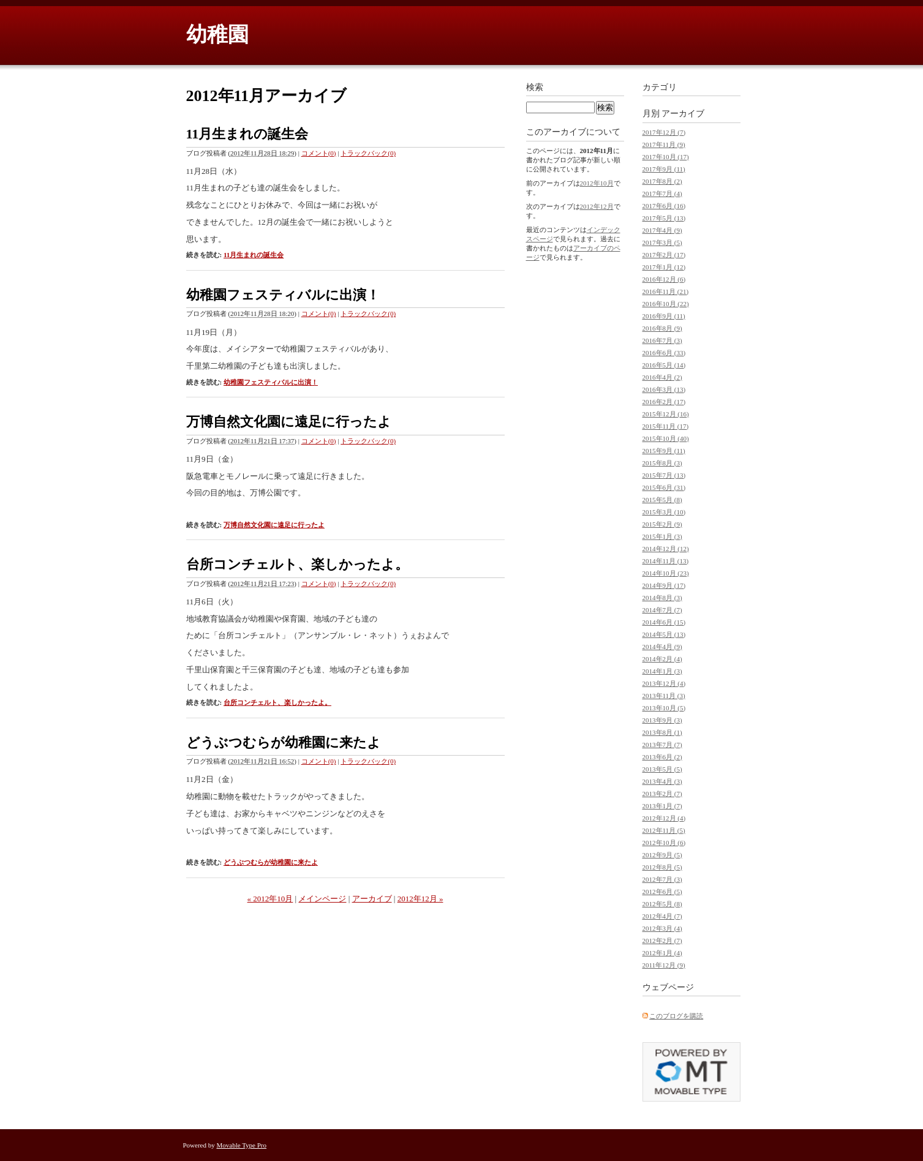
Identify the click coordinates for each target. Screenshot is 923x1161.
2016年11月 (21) (665, 291)
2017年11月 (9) (663, 144)
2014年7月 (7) (662, 610)
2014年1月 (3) (662, 671)
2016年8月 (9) (662, 328)
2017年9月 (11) (663, 169)
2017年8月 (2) (662, 181)
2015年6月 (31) (664, 487)
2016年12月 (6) (664, 279)
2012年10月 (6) (664, 842)
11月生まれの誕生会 (247, 133)
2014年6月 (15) (664, 622)
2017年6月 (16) (664, 205)
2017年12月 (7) (664, 132)
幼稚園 (217, 34)
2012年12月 (597, 206)
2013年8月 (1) (662, 732)
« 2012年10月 (270, 898)
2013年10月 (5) (664, 708)
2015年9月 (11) (663, 450)
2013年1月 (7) (662, 806)
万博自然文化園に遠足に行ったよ (288, 421)
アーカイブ (372, 898)
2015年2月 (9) (662, 524)
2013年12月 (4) (664, 683)
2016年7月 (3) (662, 340)
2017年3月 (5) (662, 242)
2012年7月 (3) (662, 879)
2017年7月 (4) (662, 193)
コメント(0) (318, 153)
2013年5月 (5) (662, 769)
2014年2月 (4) (662, 659)
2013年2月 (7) (662, 793)
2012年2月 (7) (662, 940)
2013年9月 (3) (662, 720)
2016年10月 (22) (665, 303)
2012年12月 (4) (664, 818)
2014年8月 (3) (662, 597)
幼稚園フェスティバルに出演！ (283, 294)
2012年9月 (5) (662, 855)
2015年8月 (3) (662, 463)
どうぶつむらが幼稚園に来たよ (283, 742)
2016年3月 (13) (664, 389)
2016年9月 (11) (663, 316)
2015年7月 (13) (664, 475)
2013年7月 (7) (662, 744)
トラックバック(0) (368, 153)
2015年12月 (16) (665, 414)
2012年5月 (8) (662, 903)
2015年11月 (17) (665, 426)
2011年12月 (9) (663, 965)
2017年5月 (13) (664, 218)
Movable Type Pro (242, 1145)
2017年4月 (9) (662, 230)
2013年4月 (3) (662, 781)
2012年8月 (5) (662, 867)
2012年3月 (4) (662, 928)
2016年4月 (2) (662, 377)
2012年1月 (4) (662, 952)
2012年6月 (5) (662, 891)
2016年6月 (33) (664, 352)
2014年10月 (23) (665, 573)
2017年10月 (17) (665, 156)
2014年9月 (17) (664, 585)
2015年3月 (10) (664, 512)
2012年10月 (597, 183)
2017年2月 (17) (664, 254)
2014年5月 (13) (664, 634)
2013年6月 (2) (662, 757)
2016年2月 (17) (664, 401)
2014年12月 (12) (665, 548)
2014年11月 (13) (665, 561)
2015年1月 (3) (662, 536)
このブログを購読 (676, 1016)
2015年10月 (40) (665, 438)
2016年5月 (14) (664, 365)
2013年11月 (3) (663, 695)
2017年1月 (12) (664, 267)
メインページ (322, 898)
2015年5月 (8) (662, 499)
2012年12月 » (420, 898)
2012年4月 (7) (662, 916)
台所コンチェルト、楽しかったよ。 (297, 564)
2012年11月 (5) (663, 830)
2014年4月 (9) (662, 646)
